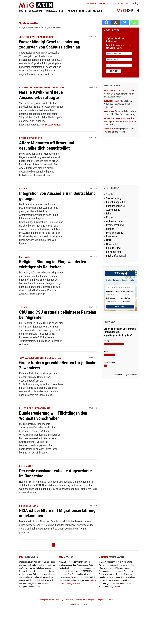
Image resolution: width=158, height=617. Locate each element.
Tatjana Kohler (53, 124)
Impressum (102, 599)
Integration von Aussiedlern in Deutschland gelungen (47, 195)
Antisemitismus (114, 221)
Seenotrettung (113, 198)
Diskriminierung (114, 232)
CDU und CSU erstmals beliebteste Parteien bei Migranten (51, 314)
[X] (115, 22)
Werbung (130, 3)
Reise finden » (120, 307)
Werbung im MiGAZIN (64, 599)
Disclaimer (113, 599)
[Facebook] (106, 22)
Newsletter (91, 3)
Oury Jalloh (112, 244)
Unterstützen (117, 3)
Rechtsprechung (115, 225)
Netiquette (92, 599)
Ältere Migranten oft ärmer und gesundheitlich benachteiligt (48, 145)
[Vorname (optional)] (119, 53)
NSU (108, 240)
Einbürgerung (113, 248)
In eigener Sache (47, 599)
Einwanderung (113, 251)
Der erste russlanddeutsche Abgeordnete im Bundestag (57, 472)
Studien (110, 194)
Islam (109, 213)
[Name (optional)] (119, 59)
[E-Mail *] (119, 65)
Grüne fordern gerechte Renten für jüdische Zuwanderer (51, 364)
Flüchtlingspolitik (115, 202)
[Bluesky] (124, 22)
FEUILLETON (85, 11)
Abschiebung (113, 209)
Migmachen (104, 3)
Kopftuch (111, 217)
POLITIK (23, 11)
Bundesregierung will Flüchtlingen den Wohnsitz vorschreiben (55, 415)
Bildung (110, 228)
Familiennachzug (115, 205)
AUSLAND (72, 11)
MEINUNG (97, 11)
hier (38, 586)
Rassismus (112, 236)
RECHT (62, 11)
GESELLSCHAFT (36, 11)
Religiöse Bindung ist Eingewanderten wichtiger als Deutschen (55, 264)
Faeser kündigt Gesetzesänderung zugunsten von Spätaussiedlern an (51, 44)
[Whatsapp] (134, 22)
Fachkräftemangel (116, 255)
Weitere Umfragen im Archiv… (126, 375)
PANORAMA (51, 11)
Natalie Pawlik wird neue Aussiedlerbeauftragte (42, 94)
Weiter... (118, 586)
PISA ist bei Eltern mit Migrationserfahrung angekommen (51, 512)
